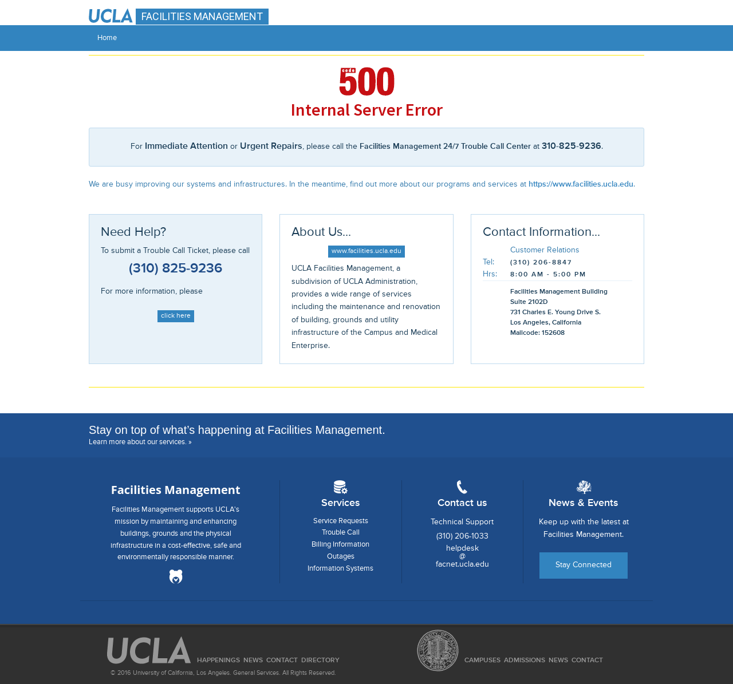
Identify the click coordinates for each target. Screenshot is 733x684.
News (558, 660)
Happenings (218, 660)
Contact (587, 660)
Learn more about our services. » (140, 442)
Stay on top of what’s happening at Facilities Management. (237, 430)
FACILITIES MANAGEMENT (202, 16)
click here (176, 316)
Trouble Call (341, 532)
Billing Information (340, 544)
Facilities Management (176, 489)
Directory (320, 660)
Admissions (524, 660)
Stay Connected (583, 565)
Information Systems (340, 568)
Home (107, 38)
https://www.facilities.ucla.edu (581, 184)
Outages (340, 556)
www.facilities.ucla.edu (366, 251)
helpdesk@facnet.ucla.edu (462, 556)
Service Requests (340, 521)
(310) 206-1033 (462, 536)
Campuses (482, 660)
